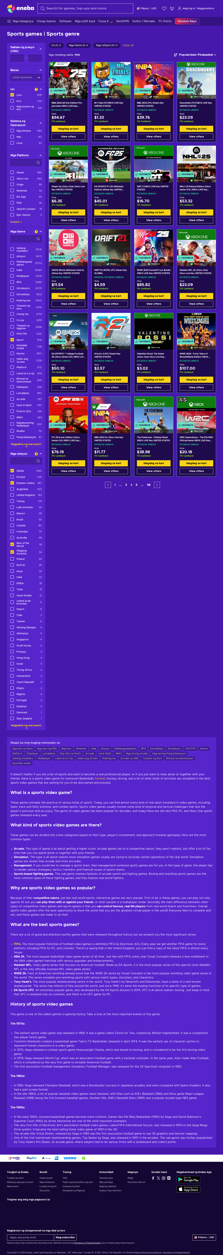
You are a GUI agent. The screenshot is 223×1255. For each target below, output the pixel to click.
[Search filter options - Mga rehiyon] (26, 461)
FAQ (65, 1178)
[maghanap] (85, 8)
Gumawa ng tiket (71, 1186)
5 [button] (136, 485)
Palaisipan (32, 753)
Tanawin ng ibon (152, 758)
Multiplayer (44, 758)
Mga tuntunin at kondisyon (148, 1253)
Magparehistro (205, 8)
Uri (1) (56, 45)
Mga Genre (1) (78, 45)
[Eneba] (20, 8)
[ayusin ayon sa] (195, 54)
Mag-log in (186, 8)
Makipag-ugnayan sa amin (20, 1182)
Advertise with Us (136, 1182)
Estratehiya (156, 749)
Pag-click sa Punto (70, 753)
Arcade (89, 753)
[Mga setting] (146, 8)
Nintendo (81, 749)
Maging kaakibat (107, 1186)
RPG (143, 749)
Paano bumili (46, 1178)
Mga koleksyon (47, 1182)
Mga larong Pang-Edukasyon (169, 753)
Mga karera (12, 1186)
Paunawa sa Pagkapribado (87, 1243)
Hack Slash (104, 753)
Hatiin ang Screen (87, 758)
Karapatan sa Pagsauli (74, 1191)
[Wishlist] (164, 8)
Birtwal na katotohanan (179, 758)
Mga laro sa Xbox (22, 749)
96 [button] (149, 485)
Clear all (128, 45)
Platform (17, 753)
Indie (93, 749)
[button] (108, 485)
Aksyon (105, 749)
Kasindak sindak (21, 763)
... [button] (120, 485)
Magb (130, 1178)
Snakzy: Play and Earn (110, 1191)
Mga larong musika (137, 753)
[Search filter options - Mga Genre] (26, 238)
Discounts (44, 1191)
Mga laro (66, 749)
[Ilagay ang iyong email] (30, 1237)
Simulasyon (174, 749)
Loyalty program (48, 1186)
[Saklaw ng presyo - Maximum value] (35, 58)
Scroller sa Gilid (129, 758)
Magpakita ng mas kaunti (26, 444)
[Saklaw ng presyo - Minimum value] (17, 58)
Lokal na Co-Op (64, 758)
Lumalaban (49, 753)
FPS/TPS (190, 749)
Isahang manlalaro (22, 758)
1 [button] (115, 485)
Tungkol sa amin (15, 1178)
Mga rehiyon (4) (107, 45)
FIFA (17, 944)
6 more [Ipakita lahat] (16, 222)
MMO (119, 753)
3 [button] (126, 485)
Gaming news (106, 1178)
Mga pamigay (106, 1182)
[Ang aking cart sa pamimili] (172, 8)
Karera (204, 749)
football (100, 778)
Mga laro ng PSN (47, 749)
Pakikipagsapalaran (125, 749)
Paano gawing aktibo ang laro (78, 1182)
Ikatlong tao (109, 758)
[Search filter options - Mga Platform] (26, 162)
